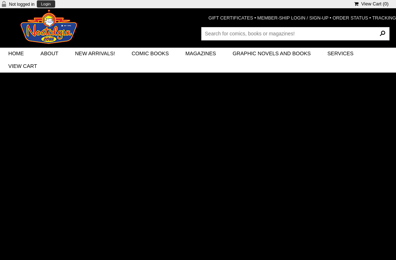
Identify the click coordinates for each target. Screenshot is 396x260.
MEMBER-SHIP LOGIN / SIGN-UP (292, 18)
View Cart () (371, 3)
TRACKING (384, 18)
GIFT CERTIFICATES (230, 18)
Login (46, 4)
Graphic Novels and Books (272, 53)
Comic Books (150, 53)
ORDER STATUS (350, 18)
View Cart (22, 66)
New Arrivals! (95, 53)
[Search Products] (295, 33)
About (49, 53)
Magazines (200, 53)
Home (16, 53)
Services (340, 53)
